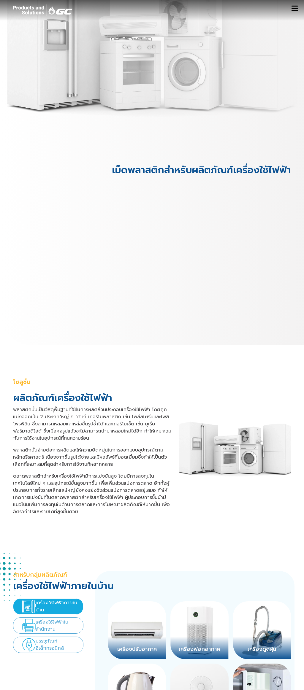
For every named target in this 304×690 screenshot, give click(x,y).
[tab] (48, 606)
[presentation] (48, 606)
